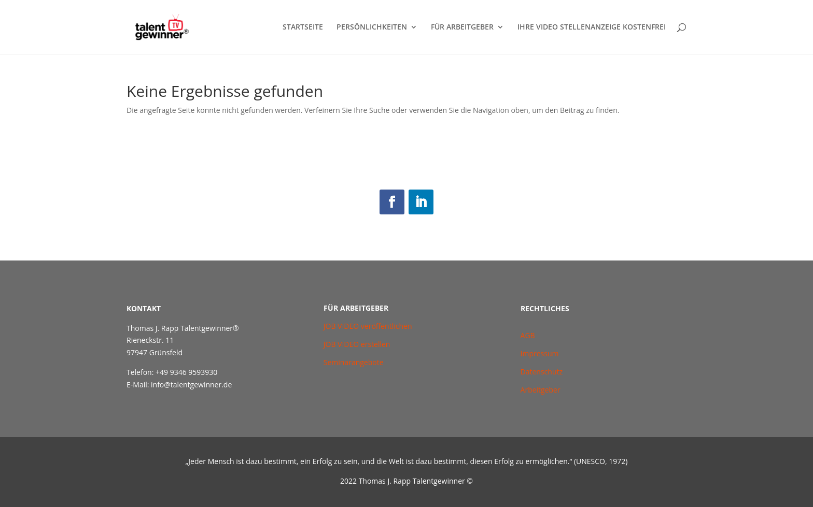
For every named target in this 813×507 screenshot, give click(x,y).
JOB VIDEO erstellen (357, 344)
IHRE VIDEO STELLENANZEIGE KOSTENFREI (591, 27)
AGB (529, 335)
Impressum (540, 353)
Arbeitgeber (540, 390)
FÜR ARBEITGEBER (462, 27)
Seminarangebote (354, 362)
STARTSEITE (303, 27)
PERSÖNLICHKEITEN (372, 27)
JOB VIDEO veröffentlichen (368, 326)
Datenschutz (542, 371)
